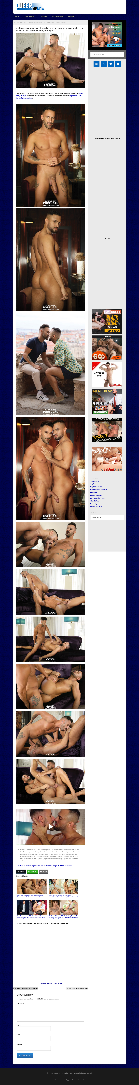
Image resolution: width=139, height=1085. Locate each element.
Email (19, 1035)
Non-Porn (93, 492)
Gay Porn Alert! (95, 481)
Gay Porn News (95, 484)
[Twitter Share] (21, 871)
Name (19, 1025)
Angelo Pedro (27, 923)
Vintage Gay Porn (96, 507)
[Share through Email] (43, 871)
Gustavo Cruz (43, 923)
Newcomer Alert (62, 923)
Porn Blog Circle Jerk (97, 498)
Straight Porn (94, 501)
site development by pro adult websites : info (69, 1080)
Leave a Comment (36, 22)
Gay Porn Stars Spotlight (98, 489)
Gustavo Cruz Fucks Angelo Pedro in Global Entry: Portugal (37, 866)
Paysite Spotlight (96, 495)
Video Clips (94, 504)
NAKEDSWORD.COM (65, 866)
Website (19, 1044)
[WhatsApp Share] (32, 871)
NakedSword (53, 923)
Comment (20, 1003)
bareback (35, 923)
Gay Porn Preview (60, 22)
